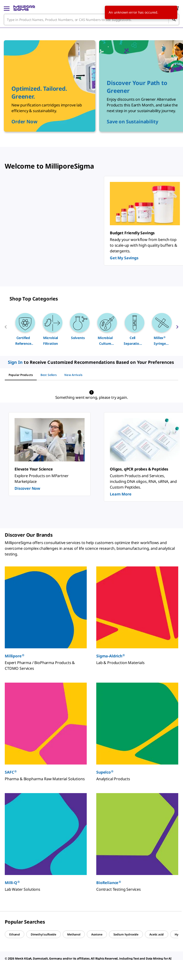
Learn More (120, 494)
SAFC (11, 772)
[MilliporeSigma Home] (24, 8)
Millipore (15, 656)
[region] (91, 328)
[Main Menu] (7, 8)
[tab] (21, 375)
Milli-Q (12, 882)
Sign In (15, 362)
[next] (177, 329)
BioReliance (108, 882)
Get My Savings (124, 257)
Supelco (105, 772)
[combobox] (91, 19)
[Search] (173, 19)
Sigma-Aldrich (110, 656)
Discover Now (27, 488)
